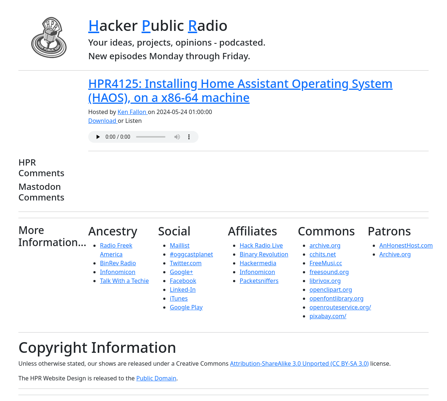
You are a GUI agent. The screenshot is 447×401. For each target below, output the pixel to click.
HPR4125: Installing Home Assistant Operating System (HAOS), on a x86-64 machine (240, 90)
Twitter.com (186, 263)
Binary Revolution (264, 254)
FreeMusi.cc (326, 263)
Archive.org (395, 254)
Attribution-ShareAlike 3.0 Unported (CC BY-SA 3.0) (299, 363)
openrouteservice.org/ (340, 307)
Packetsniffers (259, 281)
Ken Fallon (133, 112)
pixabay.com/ (328, 316)
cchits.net (323, 254)
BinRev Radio (118, 263)
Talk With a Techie (124, 281)
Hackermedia (258, 263)
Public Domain (156, 378)
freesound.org (329, 272)
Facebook (183, 281)
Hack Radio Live (261, 245)
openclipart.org (331, 289)
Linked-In (183, 289)
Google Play (186, 307)
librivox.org (325, 281)
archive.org (325, 245)
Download (103, 121)
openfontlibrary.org (337, 298)
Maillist (179, 245)
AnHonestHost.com (406, 245)
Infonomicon (117, 272)
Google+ (181, 272)
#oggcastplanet (191, 254)
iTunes (179, 298)
